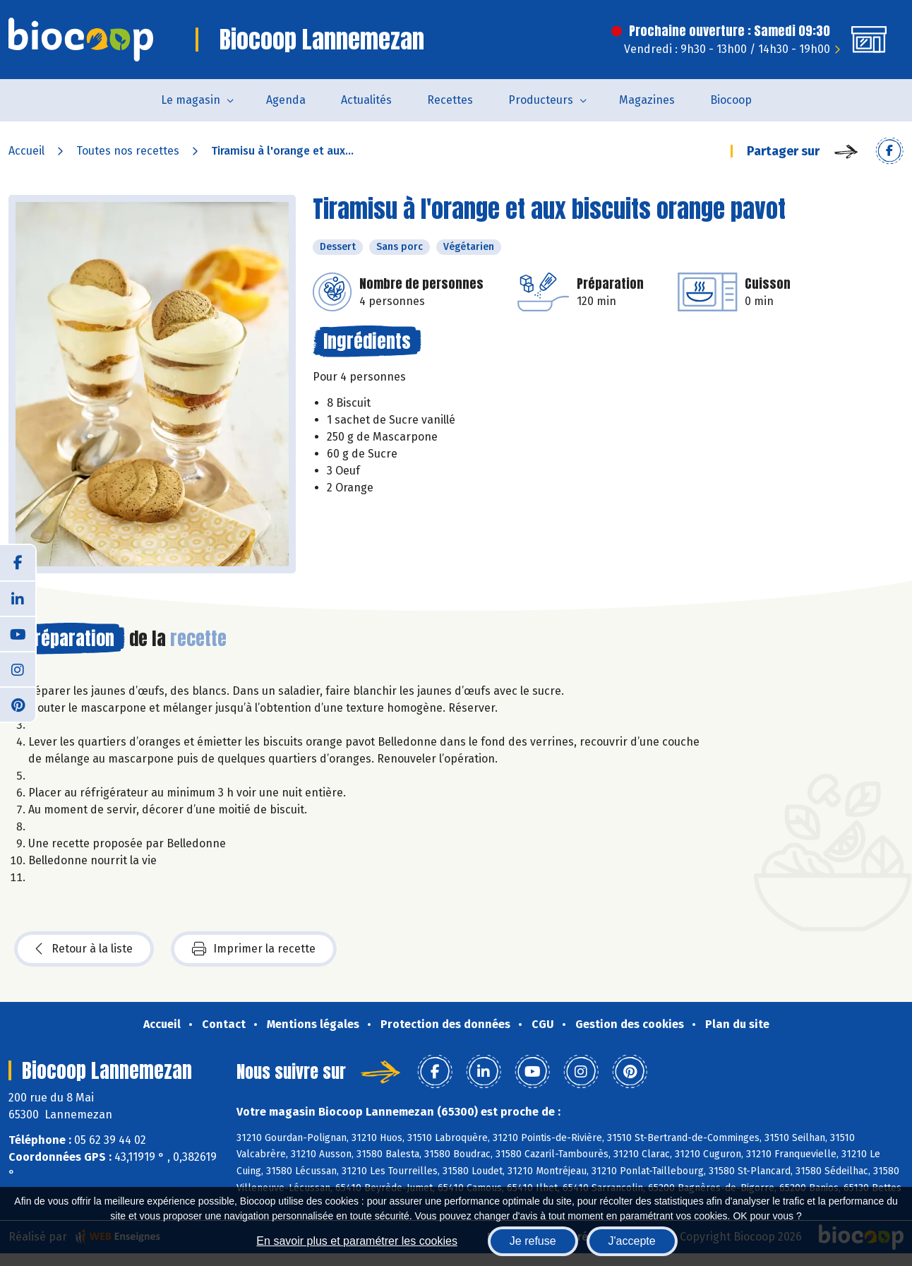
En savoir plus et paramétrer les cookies (356, 1241)
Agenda (286, 100)
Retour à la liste (84, 949)
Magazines (647, 100)
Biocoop (731, 100)
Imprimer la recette (254, 949)
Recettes (450, 100)
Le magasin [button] (190, 100)
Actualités (366, 100)
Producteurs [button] (540, 100)
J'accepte (632, 1241)
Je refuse (533, 1241)
